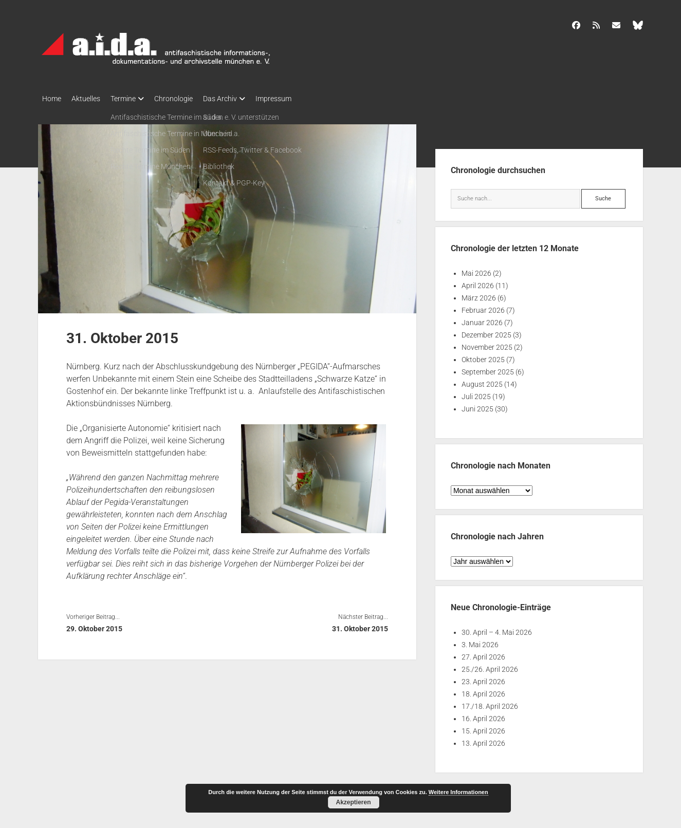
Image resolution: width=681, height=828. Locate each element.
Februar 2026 (483, 307)
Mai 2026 (476, 270)
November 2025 (487, 344)
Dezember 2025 (486, 332)
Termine (133, 99)
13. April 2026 (483, 740)
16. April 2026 (483, 715)
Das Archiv (240, 99)
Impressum (299, 99)
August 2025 (482, 381)
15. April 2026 (483, 728)
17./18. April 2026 (490, 703)
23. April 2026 (483, 678)
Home (51, 99)
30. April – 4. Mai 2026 (497, 629)
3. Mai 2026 (480, 641)
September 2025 (488, 369)
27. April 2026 (483, 654)
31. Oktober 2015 (360, 626)
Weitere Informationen (458, 792)
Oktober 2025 (483, 356)
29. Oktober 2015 (94, 626)
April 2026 (478, 282)
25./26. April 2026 (490, 666)
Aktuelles (91, 99)
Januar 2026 (482, 319)
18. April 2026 (483, 691)
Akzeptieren (353, 802)
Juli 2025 (476, 393)
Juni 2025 (477, 406)
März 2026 (479, 295)
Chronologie (189, 99)
